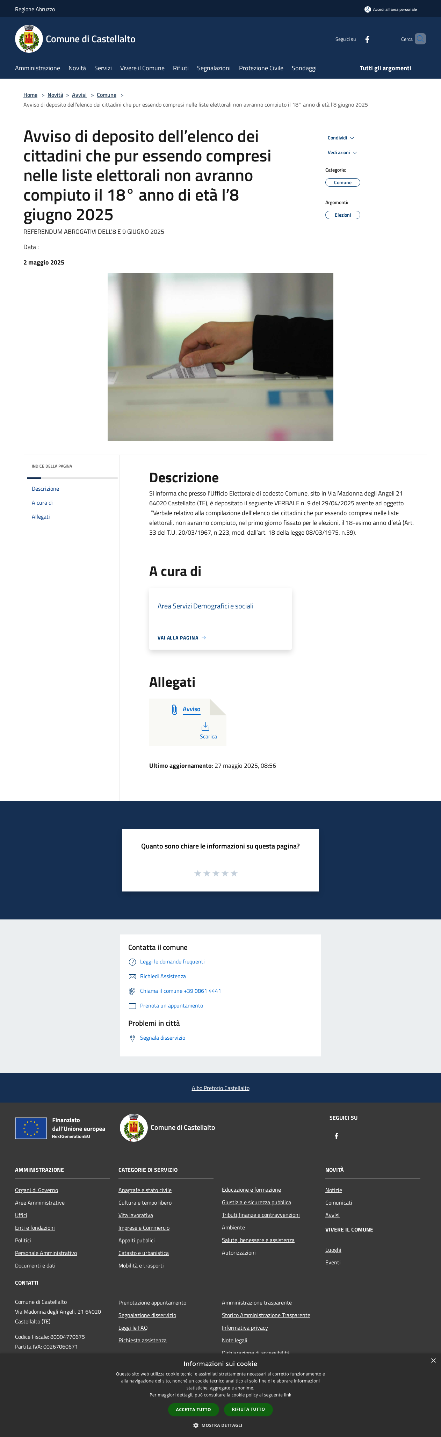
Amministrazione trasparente (257, 1302)
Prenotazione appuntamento (152, 1302)
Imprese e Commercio (143, 1227)
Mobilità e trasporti (141, 1265)
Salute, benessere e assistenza (258, 1240)
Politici (23, 1240)
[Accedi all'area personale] (390, 9)
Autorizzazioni (239, 1252)
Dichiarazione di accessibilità (256, 1353)
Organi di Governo (36, 1190)
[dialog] (220, 1395)
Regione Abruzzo (35, 9)
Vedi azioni (343, 153)
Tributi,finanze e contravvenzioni (261, 1215)
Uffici (21, 1215)
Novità (55, 95)
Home (30, 95)
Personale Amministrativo (46, 1253)
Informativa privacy (245, 1327)
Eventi (333, 1262)
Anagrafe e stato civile (145, 1190)
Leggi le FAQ (133, 1327)
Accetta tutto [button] (193, 1410)
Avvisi (79, 95)
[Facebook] (355, 38)
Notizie (333, 1190)
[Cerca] (417, 38)
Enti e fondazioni (35, 1227)
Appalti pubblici (136, 1240)
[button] (220, 1425)
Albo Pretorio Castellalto (221, 1088)
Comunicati (338, 1202)
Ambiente (233, 1227)
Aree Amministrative (40, 1202)
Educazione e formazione (251, 1189)
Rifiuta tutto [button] (248, 1409)
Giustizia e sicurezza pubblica (256, 1202)
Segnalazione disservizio (147, 1315)
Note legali (234, 1340)
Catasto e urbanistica (143, 1253)
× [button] (433, 1361)
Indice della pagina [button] (52, 466)
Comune (106, 95)
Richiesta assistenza (142, 1340)
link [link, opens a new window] (287, 1395)
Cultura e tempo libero (145, 1202)
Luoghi (333, 1249)
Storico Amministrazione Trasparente (266, 1315)
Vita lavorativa (135, 1215)
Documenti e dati (35, 1265)
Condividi (342, 138)
